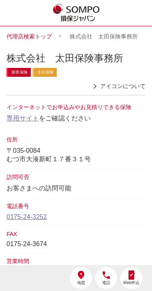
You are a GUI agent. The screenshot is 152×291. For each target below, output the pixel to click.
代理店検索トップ (29, 36)
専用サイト (22, 118)
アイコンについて (118, 86)
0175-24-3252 (26, 216)
